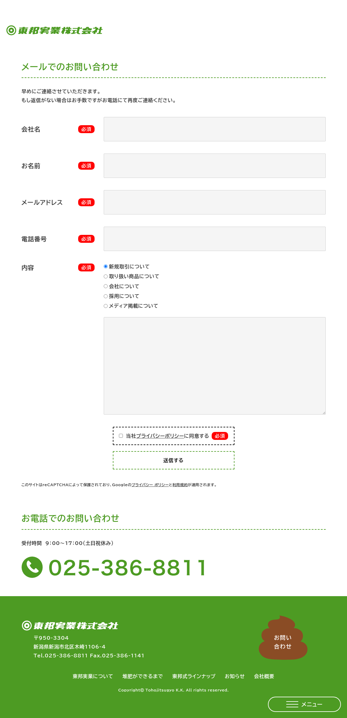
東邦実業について (93, 676)
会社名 (31, 129)
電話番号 (34, 239)
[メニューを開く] (304, 704)
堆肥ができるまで (143, 676)
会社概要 (264, 676)
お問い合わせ (283, 642)
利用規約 (180, 484)
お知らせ (235, 676)
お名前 (31, 166)
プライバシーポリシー (160, 435)
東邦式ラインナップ (194, 676)
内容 (28, 267)
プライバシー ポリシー (150, 484)
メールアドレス (42, 202)
